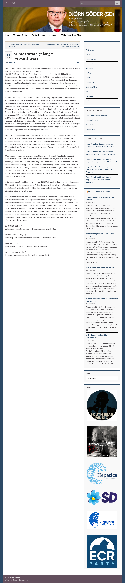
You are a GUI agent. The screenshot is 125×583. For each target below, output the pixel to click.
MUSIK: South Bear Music (70, 35)
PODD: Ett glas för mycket (44, 35)
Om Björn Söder (20, 35)
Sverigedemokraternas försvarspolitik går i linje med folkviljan (63, 45)
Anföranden (90, 50)
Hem (7, 35)
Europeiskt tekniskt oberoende (100, 267)
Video (88, 101)
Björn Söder (11, 62)
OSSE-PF (89, 78)
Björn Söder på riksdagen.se (96, 115)
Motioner (89, 68)
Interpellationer (92, 64)
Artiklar (89, 55)
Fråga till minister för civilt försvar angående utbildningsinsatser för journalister (98, 179)
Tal (87, 91)
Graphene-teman (21, 580)
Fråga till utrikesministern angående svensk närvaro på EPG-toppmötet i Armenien (99, 169)
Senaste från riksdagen (99, 192)
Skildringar (90, 82)
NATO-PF (89, 73)
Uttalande (90, 96)
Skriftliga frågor (92, 87)
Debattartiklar (91, 59)
